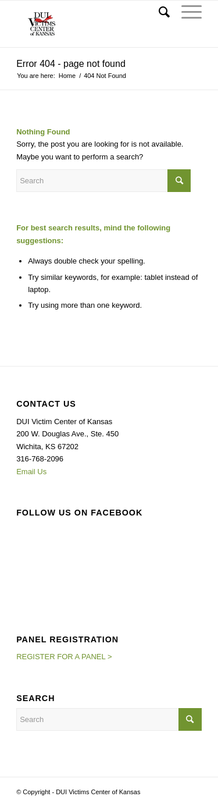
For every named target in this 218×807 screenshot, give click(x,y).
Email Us (31, 471)
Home (67, 75)
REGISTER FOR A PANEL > (64, 656)
